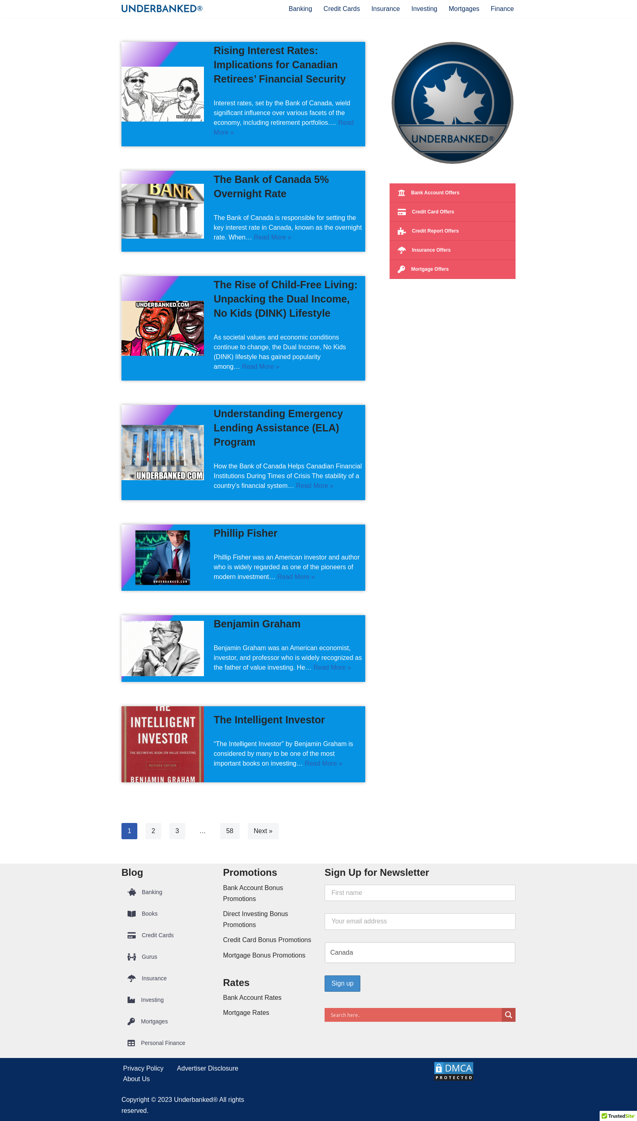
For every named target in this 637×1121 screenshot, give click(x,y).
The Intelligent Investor (269, 719)
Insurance (385, 8)
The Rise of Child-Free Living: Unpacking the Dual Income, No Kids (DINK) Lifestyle (286, 299)
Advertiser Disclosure (207, 1068)
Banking (300, 8)
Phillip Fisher (245, 533)
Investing (424, 8)
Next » (263, 830)
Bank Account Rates (252, 997)
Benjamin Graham (257, 623)
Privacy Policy (143, 1068)
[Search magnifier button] (509, 1015)
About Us (136, 1078)
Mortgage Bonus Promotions (264, 955)
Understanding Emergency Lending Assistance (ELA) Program (278, 428)
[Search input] (415, 1015)
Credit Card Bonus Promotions (267, 939)
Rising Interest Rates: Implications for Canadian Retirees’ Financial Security (280, 65)
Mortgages (463, 8)
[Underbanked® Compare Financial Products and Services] (162, 8)
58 (230, 830)
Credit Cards (341, 8)
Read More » (273, 237)
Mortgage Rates (246, 1012)
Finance (502, 8)
